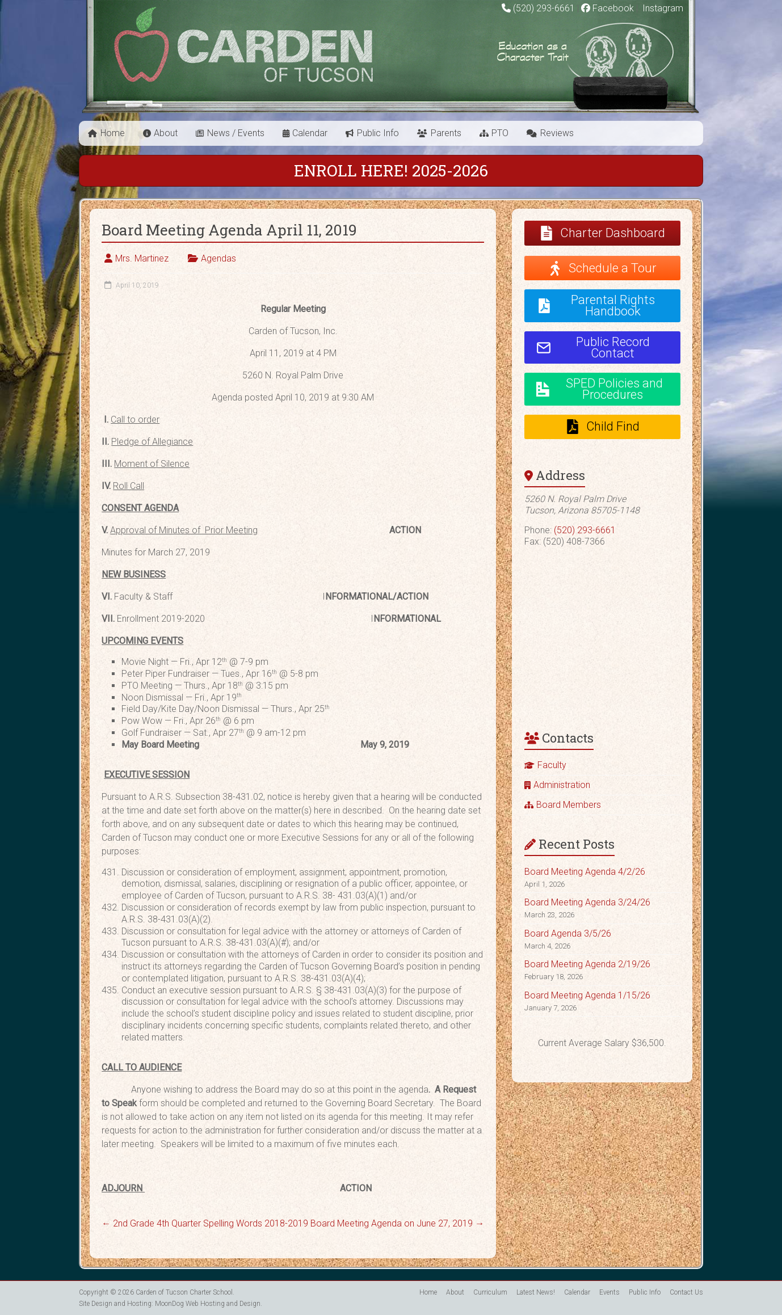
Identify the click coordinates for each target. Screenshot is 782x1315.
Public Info (378, 133)
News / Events (235, 133)
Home (112, 133)
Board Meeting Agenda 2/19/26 (587, 964)
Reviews (557, 133)
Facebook (607, 8)
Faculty (551, 765)
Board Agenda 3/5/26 (567, 933)
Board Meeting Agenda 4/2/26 (584, 871)
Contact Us (686, 1292)
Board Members (568, 804)
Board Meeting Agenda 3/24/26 (587, 902)
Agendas (218, 258)
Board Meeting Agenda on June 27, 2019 (397, 1223)
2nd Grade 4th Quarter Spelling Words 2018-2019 (205, 1223)
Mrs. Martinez (142, 258)
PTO (499, 133)
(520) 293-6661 (544, 8)
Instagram (661, 8)
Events (609, 1292)
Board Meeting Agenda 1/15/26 (587, 995)
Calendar (309, 133)
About (166, 133)
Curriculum (490, 1292)
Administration (561, 784)
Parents (446, 133)
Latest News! (535, 1292)
